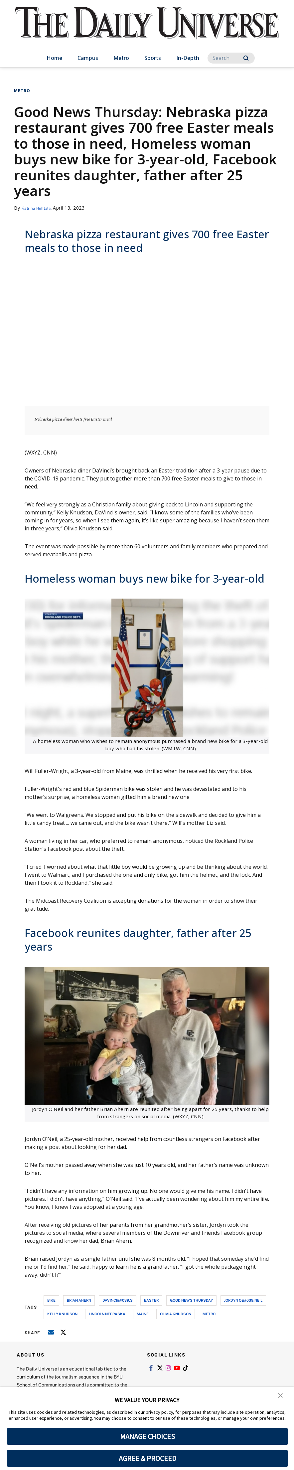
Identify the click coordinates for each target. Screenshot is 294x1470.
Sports (152, 58)
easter (151, 1300)
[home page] (147, 30)
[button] (280, 1396)
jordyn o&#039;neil (243, 1300)
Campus (87, 58)
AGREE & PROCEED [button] (147, 1458)
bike (51, 1300)
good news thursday (191, 1300)
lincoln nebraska (107, 1314)
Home (54, 58)
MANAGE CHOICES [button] (147, 1436)
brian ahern (79, 1300)
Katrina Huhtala (40, 208)
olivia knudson (175, 1314)
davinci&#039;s (117, 1300)
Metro (121, 58)
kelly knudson (62, 1314)
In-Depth (187, 58)
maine (143, 1314)
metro (209, 1314)
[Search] (231, 58)
